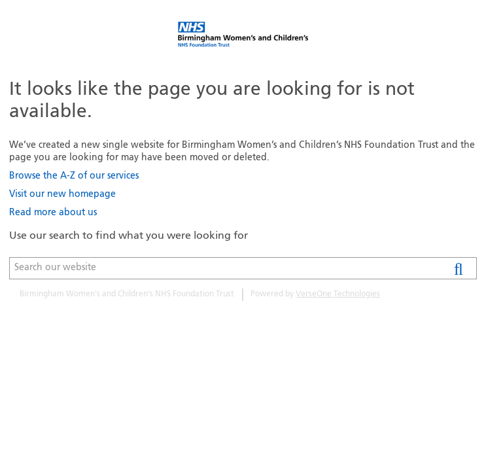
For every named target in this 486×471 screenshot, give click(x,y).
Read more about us (53, 213)
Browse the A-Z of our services (74, 176)
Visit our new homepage (62, 195)
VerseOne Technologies (338, 294)
